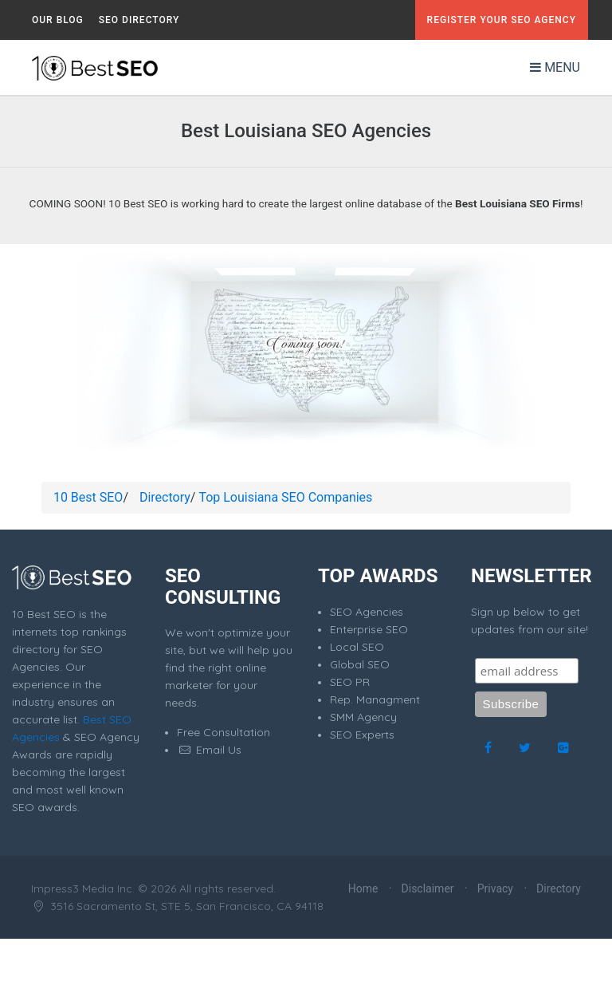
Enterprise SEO (369, 629)
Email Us (209, 750)
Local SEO (357, 647)
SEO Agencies (366, 612)
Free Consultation (223, 732)
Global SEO (360, 664)
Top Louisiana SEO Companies (285, 497)
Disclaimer (428, 888)
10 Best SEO (88, 497)
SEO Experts (362, 734)
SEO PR (350, 682)
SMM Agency (363, 717)
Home (363, 888)
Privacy (495, 888)
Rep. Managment (375, 699)
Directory (164, 497)
